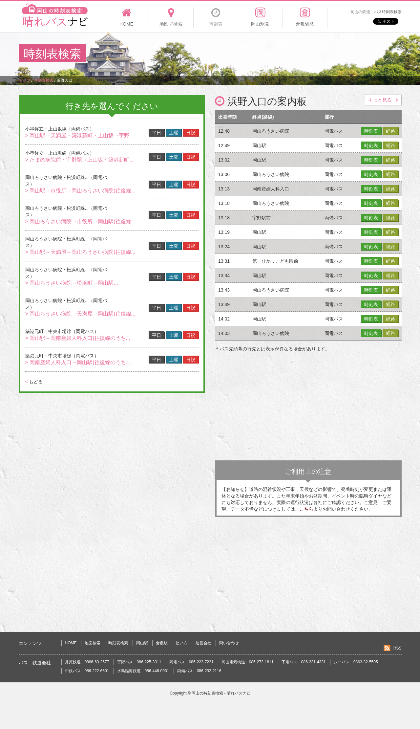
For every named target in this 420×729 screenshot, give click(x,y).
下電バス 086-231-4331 (304, 662)
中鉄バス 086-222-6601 (87, 671)
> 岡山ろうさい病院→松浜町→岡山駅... (71, 283)
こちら (306, 509)
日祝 (190, 132)
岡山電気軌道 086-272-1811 (247, 662)
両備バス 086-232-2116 (199, 671)
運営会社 (203, 643)
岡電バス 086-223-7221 (191, 662)
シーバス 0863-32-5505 (356, 662)
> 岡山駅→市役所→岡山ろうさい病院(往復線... (80, 190)
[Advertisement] (281, 54)
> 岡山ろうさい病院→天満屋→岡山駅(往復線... (80, 314)
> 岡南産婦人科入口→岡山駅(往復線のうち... (77, 362)
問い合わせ (229, 643)
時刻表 (371, 131)
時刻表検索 (118, 643)
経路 (390, 131)
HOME (71, 643)
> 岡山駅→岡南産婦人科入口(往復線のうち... (77, 338)
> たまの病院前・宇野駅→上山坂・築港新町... (79, 160)
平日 (156, 132)
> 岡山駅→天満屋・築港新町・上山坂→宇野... (79, 135)
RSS (397, 648)
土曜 (173, 132)
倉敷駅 (162, 643)
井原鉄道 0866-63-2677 (87, 662)
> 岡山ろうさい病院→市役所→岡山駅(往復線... (80, 221)
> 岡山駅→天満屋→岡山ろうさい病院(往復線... (80, 252)
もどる (34, 381)
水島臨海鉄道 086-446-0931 (143, 671)
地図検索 (92, 643)
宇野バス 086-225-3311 (139, 662)
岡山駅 (142, 643)
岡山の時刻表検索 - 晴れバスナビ (221, 693)
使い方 (181, 643)
